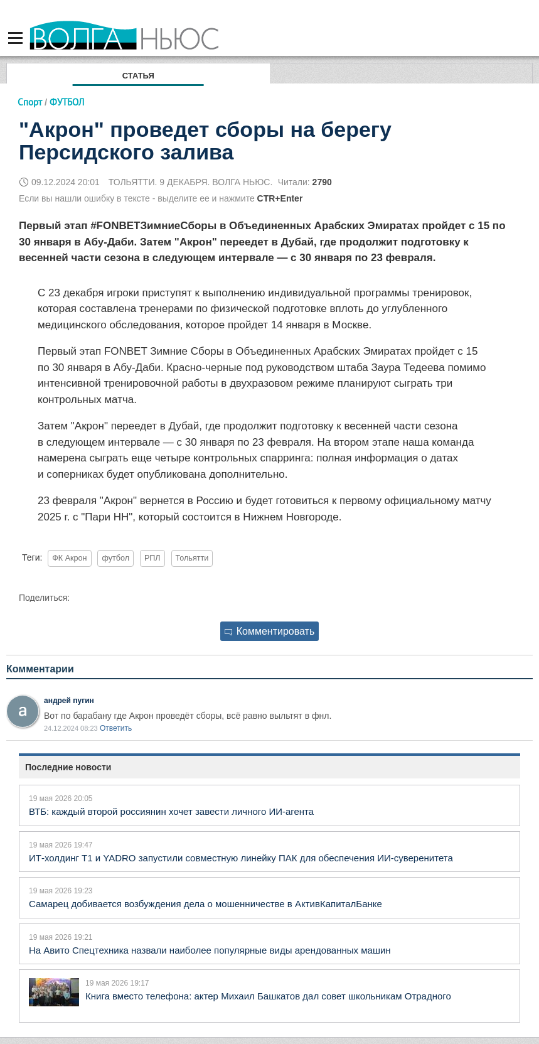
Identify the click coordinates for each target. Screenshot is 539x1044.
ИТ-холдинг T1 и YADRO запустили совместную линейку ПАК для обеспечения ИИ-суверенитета (241, 858)
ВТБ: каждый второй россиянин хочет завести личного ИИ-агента (171, 811)
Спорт (30, 102)
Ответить (116, 728)
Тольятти (192, 558)
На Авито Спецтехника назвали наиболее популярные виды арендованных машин (210, 950)
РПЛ (152, 558)
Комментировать (270, 631)
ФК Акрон (69, 558)
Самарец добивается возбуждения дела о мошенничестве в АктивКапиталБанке (205, 903)
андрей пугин (69, 700)
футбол (115, 558)
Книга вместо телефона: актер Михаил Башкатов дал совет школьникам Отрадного (268, 996)
